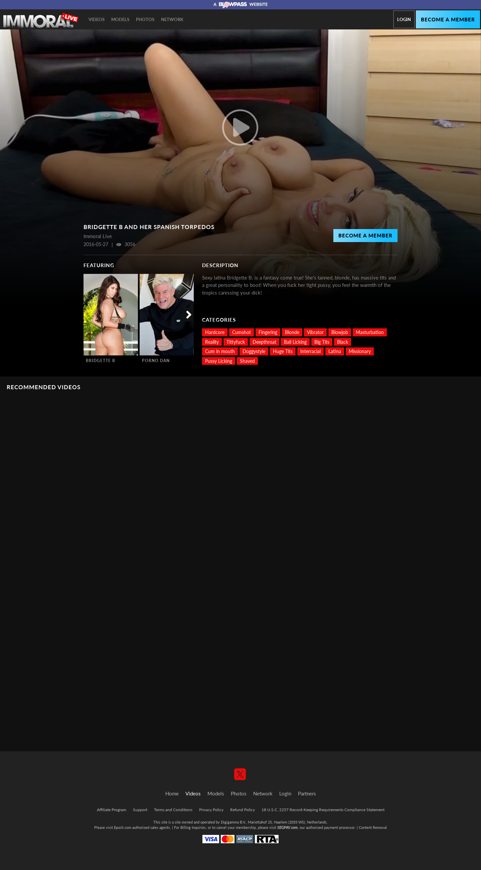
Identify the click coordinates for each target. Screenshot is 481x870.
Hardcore (214, 332)
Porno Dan (156, 360)
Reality (212, 342)
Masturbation (370, 332)
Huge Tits (283, 351)
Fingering (268, 332)
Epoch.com (122, 827)
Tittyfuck (235, 342)
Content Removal (373, 827)
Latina (334, 351)
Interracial (310, 351)
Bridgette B (100, 360)
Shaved (247, 361)
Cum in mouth (220, 351)
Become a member (448, 19)
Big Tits (321, 342)
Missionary (360, 351)
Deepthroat (264, 342)
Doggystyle (254, 351)
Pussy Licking (218, 361)
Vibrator (315, 332)
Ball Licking (295, 342)
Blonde (292, 332)
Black (342, 342)
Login (404, 19)
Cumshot (241, 332)
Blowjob (339, 332)
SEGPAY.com (287, 827)
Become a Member (365, 235)
